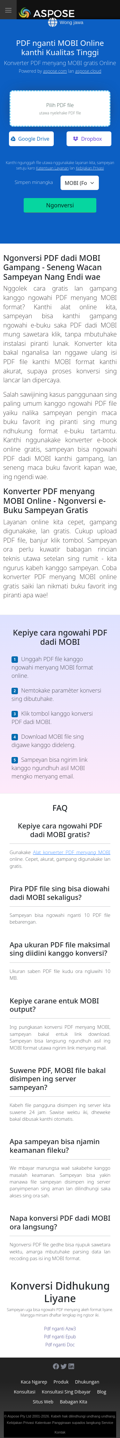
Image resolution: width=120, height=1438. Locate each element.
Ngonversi (60, 205)
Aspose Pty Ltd (19, 1416)
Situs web (43, 1402)
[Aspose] (47, 10)
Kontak (59, 1432)
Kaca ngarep (34, 1382)
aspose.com (55, 71)
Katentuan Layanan (52, 168)
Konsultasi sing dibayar (66, 1392)
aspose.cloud (88, 71)
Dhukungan (87, 1382)
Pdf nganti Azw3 (60, 1329)
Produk (60, 1382)
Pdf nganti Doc (60, 1345)
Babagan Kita (73, 1402)
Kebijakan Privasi (90, 168)
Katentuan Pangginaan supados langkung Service (74, 1423)
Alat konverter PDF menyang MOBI (71, 852)
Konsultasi (24, 1392)
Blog (101, 1392)
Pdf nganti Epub (60, 1337)
